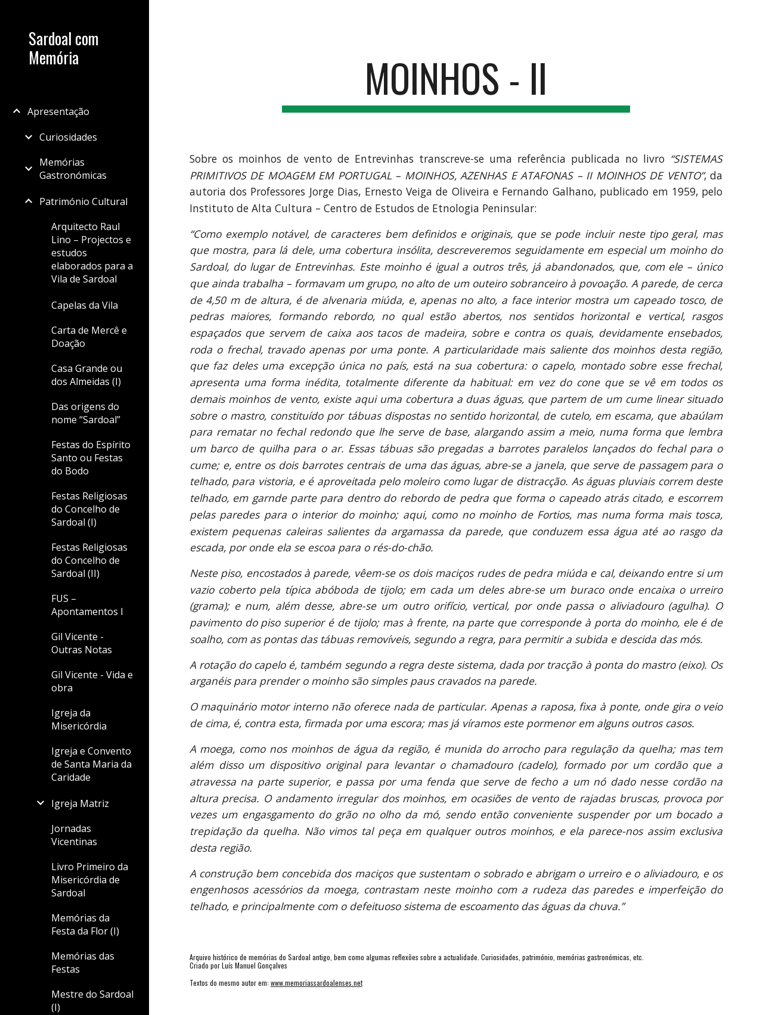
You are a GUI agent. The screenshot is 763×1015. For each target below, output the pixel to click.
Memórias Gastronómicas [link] (73, 169)
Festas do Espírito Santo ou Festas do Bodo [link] (91, 457)
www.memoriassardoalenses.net (316, 982)
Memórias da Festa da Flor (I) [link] (85, 924)
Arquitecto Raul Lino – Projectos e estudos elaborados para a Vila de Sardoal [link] (92, 252)
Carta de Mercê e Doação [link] (89, 337)
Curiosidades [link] (68, 137)
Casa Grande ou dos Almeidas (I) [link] (86, 375)
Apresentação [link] (58, 111)
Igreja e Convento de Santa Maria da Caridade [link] (91, 764)
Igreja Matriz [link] (80, 803)
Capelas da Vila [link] (84, 305)
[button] (748, 16)
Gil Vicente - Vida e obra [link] (92, 681)
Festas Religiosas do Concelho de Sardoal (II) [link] (89, 560)
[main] (455, 83)
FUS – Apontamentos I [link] (87, 605)
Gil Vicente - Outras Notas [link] (81, 643)
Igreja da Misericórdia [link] (79, 719)
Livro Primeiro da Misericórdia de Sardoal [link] (89, 879)
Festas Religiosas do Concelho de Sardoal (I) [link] (89, 509)
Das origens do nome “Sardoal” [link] (85, 413)
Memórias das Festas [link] (82, 962)
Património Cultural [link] (83, 201)
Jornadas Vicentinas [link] (74, 835)
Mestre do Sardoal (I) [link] (92, 1001)
